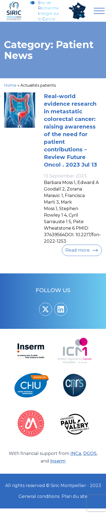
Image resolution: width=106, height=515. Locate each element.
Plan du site (74, 496)
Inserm (58, 461)
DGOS (89, 453)
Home (10, 85)
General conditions (39, 496)
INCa (75, 453)
